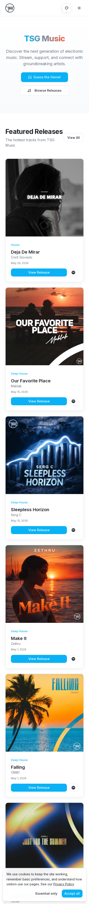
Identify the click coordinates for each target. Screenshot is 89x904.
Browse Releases (44, 90)
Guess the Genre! (44, 77)
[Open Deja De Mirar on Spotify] (73, 272)
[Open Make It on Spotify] (73, 659)
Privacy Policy (63, 884)
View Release (39, 272)
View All (73, 137)
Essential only (46, 893)
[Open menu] (79, 8)
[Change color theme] (66, 8)
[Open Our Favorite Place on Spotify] (73, 401)
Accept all (72, 893)
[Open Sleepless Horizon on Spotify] (73, 530)
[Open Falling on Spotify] (73, 788)
